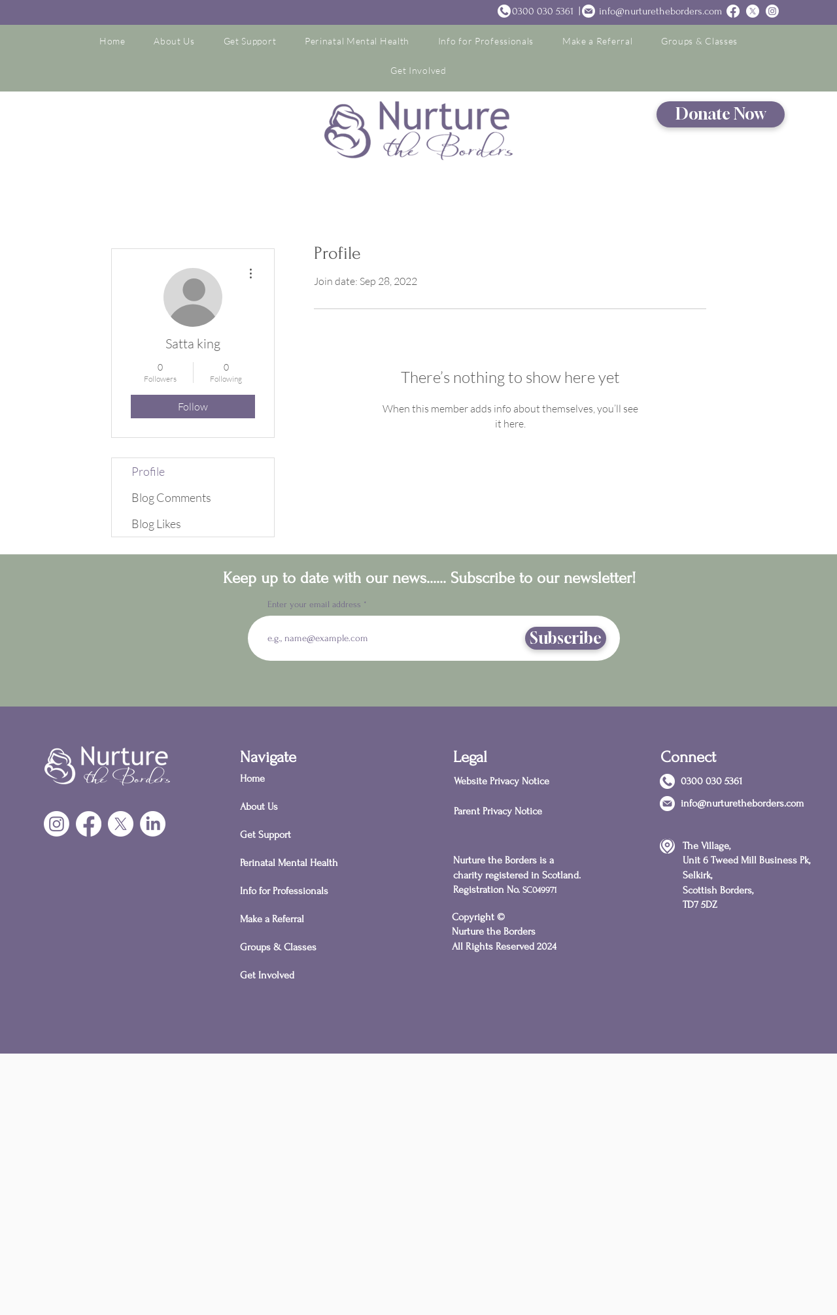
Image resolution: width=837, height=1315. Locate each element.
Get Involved (267, 975)
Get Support (265, 835)
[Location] (667, 846)
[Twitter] (752, 11)
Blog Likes (156, 523)
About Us (259, 806)
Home (252, 778)
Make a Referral (272, 919)
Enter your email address (314, 604)
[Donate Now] (721, 114)
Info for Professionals (284, 891)
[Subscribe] (565, 638)
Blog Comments (171, 497)
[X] (120, 824)
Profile (148, 471)
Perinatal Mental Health (286, 863)
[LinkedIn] (152, 824)
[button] (174, 41)
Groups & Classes (278, 947)
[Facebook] (88, 824)
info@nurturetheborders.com (660, 11)
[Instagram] (772, 11)
